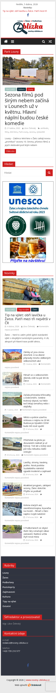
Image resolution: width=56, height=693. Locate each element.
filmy (7, 132)
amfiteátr (44, 128)
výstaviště (41, 132)
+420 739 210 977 (11, 651)
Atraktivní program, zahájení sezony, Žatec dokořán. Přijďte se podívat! (37, 488)
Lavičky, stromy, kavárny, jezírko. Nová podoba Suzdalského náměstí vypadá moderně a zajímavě (37, 467)
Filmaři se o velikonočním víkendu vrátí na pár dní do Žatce (36, 377)
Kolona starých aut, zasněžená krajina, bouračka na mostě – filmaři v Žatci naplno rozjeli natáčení (37, 509)
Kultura (21, 89)
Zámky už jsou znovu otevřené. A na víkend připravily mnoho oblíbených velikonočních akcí (37, 356)
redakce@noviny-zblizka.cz (15, 642)
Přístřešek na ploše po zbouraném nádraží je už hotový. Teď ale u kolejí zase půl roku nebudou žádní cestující (37, 446)
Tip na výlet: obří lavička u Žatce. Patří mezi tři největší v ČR (27, 319)
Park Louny (23, 132)
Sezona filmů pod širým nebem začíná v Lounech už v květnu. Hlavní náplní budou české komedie (27, 109)
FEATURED (10, 89)
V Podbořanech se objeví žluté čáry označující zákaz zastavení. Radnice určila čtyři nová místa (36, 532)
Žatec (35, 309)
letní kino (14, 132)
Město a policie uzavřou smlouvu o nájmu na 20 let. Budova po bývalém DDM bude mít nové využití (36, 421)
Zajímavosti (9, 591)
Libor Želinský (30, 128)
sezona (32, 132)
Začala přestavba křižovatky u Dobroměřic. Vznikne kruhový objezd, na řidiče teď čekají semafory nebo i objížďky (37, 400)
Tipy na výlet (24, 309)
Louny (30, 89)
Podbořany (8, 582)
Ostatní (7, 606)
